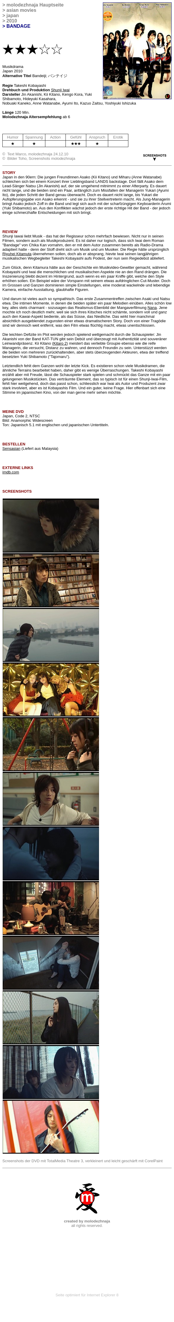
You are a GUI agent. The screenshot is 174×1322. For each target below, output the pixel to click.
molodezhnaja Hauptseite (35, 4)
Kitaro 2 (60, 343)
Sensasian (11, 448)
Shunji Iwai (60, 90)
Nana (152, 307)
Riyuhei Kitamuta (16, 254)
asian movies (21, 10)
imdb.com (10, 472)
